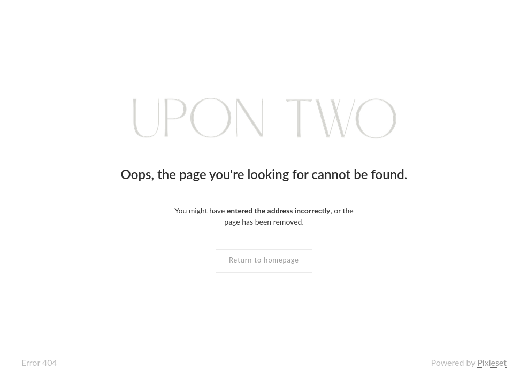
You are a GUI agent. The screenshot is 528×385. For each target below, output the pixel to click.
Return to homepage (264, 260)
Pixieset (492, 362)
